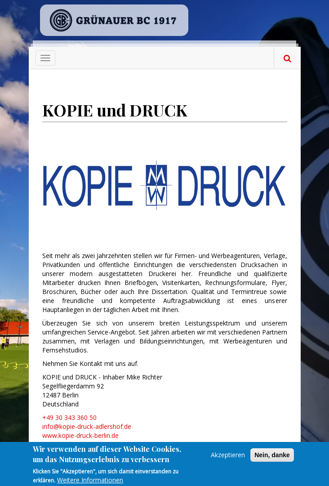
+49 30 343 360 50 (69, 417)
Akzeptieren (228, 457)
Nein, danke (272, 457)
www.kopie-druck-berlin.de (80, 435)
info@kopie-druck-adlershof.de (86, 426)
